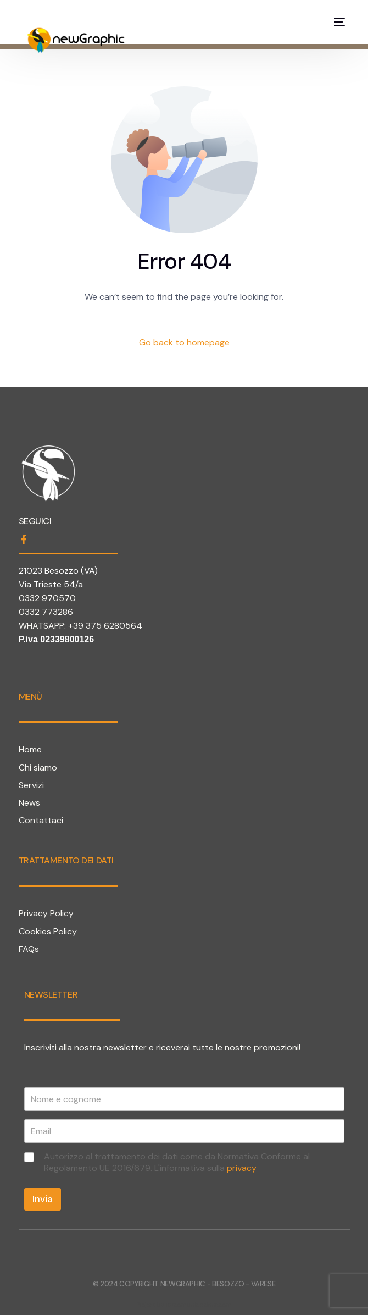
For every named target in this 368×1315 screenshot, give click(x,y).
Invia (42, 1199)
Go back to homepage (184, 342)
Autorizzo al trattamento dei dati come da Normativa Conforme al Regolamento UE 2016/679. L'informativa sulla (177, 1162)
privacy (242, 1168)
